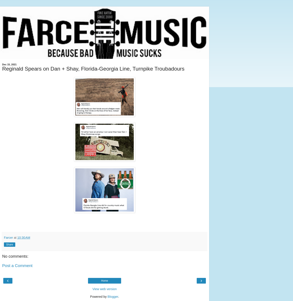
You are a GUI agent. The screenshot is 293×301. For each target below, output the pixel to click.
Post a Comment (17, 265)
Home (104, 280)
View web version (104, 289)
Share (9, 244)
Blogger (113, 296)
